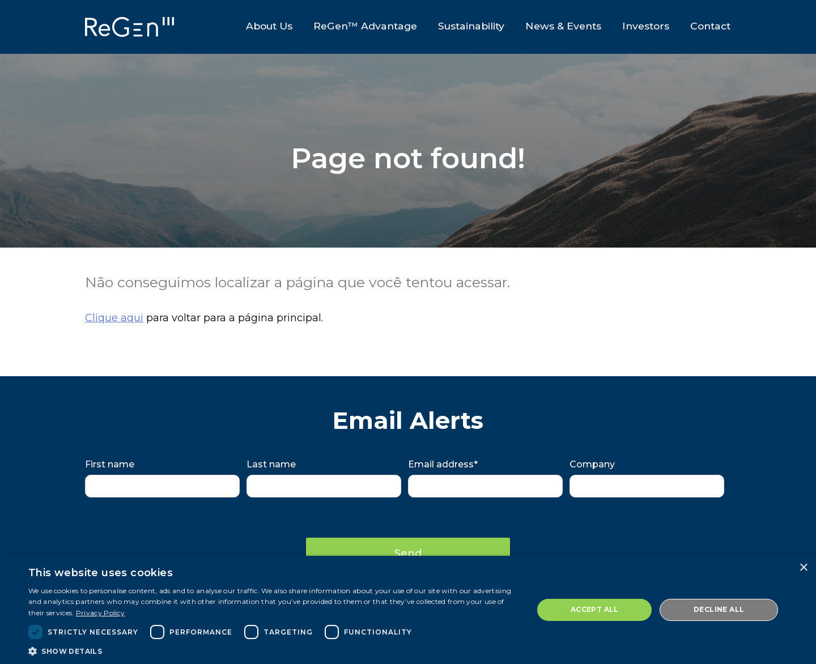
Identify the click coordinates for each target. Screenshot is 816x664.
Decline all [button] (719, 609)
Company (592, 464)
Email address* (443, 464)
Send (408, 553)
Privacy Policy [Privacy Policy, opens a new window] (100, 612)
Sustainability (471, 26)
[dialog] (408, 610)
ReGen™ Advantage (364, 26)
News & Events (563, 26)
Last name (271, 464)
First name (109, 464)
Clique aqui (114, 318)
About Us (268, 26)
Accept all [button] (595, 609)
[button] (273, 650)
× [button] (803, 568)
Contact (711, 26)
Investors (646, 26)
